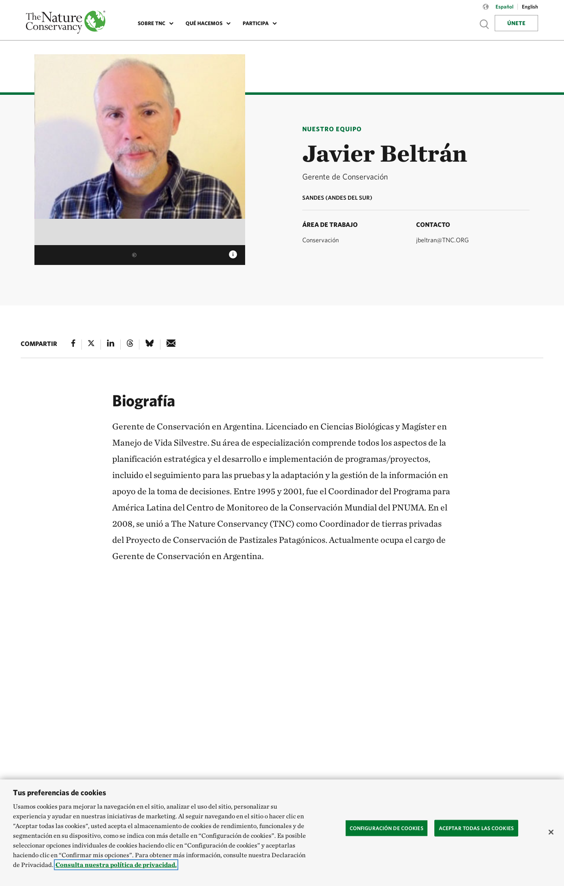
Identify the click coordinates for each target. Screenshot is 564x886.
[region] (282, 832)
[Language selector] (485, 11)
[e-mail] (171, 344)
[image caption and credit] (233, 252)
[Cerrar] (551, 832)
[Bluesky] (149, 344)
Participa (256, 23)
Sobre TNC (151, 23)
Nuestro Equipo (332, 128)
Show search (484, 24)
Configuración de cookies (386, 828)
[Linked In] (110, 344)
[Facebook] (73, 344)
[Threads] (130, 344)
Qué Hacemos (204, 23)
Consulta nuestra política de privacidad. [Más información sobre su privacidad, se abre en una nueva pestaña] (116, 865)
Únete (516, 23)
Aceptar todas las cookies (476, 828)
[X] (91, 344)
